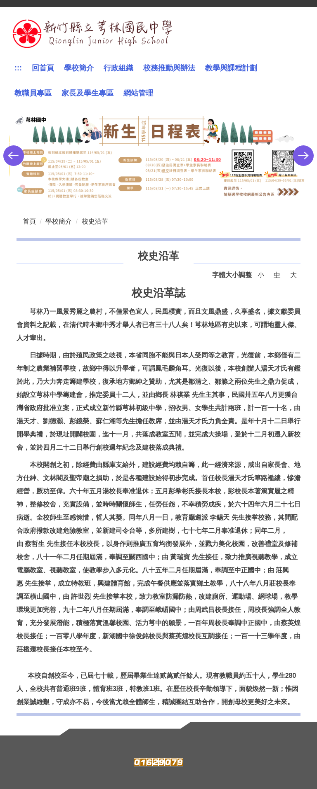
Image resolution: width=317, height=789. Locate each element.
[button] (13, 155)
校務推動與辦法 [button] (169, 68)
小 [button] (261, 274)
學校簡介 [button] (79, 68)
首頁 (29, 221)
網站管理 (138, 93)
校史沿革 (95, 221)
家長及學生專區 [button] (88, 93)
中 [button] (277, 274)
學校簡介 (58, 221)
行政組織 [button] (118, 68)
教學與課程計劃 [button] (231, 68)
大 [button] (293, 274)
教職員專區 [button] (33, 93)
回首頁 (43, 68)
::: (18, 68)
